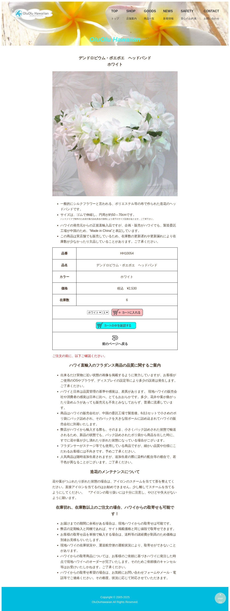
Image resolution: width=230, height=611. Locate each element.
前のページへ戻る (115, 340)
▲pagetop (220, 598)
